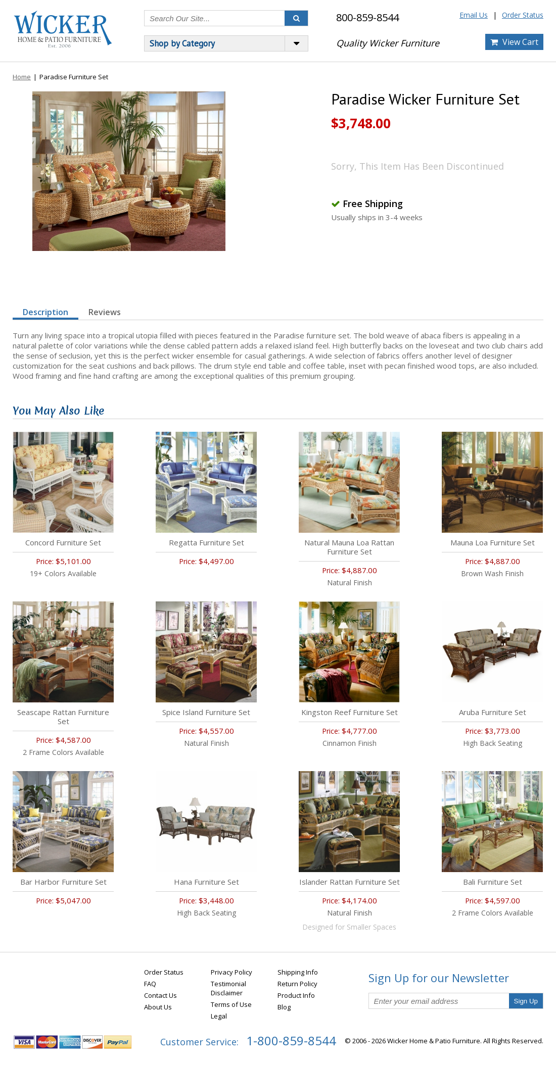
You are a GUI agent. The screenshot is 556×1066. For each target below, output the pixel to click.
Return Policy (297, 983)
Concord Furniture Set (63, 542)
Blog (284, 1006)
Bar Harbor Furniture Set (63, 882)
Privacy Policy (231, 972)
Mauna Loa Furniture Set (492, 542)
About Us (158, 1006)
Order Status (522, 15)
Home (22, 76)
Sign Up (526, 1001)
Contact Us (160, 995)
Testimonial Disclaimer (228, 988)
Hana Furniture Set (206, 882)
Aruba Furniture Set (492, 712)
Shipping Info (297, 972)
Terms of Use (231, 1004)
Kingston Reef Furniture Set (349, 712)
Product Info (296, 995)
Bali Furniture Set (492, 882)
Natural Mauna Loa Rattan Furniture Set (349, 546)
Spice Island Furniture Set (206, 712)
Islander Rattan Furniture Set (349, 882)
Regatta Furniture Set (206, 542)
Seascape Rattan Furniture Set (63, 716)
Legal (219, 1016)
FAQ (150, 983)
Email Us (473, 15)
